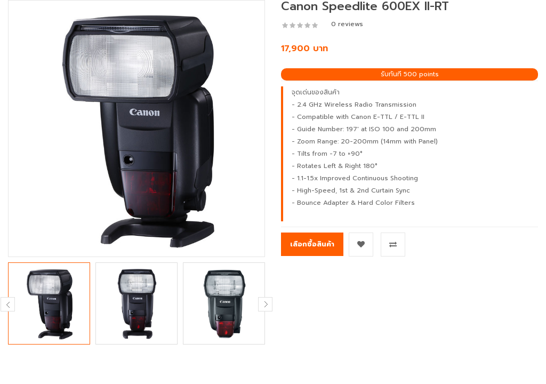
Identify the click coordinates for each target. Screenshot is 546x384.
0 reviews (347, 24)
